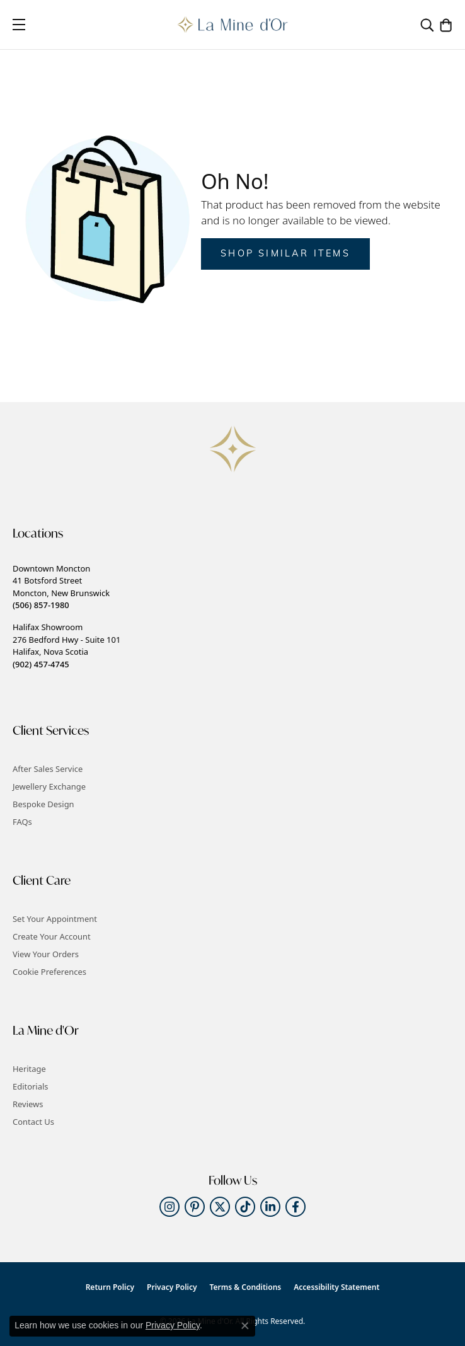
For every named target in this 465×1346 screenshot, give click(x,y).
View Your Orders (46, 954)
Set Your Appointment (55, 918)
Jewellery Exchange (49, 786)
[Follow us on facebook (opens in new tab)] (295, 1207)
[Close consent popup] (245, 1326)
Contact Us (33, 1121)
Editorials (31, 1086)
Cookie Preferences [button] (49, 971)
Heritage (29, 1068)
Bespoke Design (43, 804)
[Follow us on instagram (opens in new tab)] (169, 1207)
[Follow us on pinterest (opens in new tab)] (195, 1207)
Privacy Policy (172, 1287)
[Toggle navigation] (19, 24)
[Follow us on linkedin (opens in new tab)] (270, 1207)
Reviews (28, 1104)
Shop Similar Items (285, 254)
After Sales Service (48, 768)
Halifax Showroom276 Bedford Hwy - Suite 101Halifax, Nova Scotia (66, 645)
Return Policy (110, 1287)
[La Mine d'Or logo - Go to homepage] (233, 24)
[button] (427, 24)
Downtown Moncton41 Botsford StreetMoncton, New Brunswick (61, 587)
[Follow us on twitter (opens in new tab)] (220, 1207)
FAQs (22, 821)
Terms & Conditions (246, 1287)
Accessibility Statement (336, 1287)
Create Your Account (52, 936)
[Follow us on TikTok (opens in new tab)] (245, 1207)
